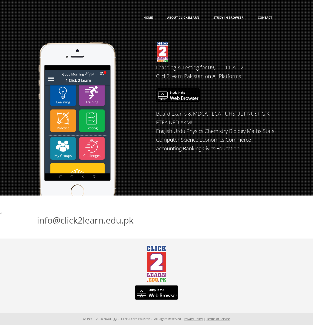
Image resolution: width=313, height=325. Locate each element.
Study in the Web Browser (178, 95)
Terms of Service (218, 319)
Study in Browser (228, 17)
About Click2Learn (183, 17)
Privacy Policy (193, 319)
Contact (265, 17)
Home (148, 17)
